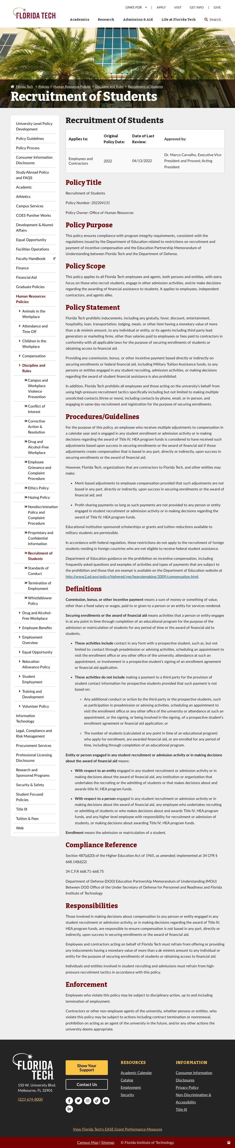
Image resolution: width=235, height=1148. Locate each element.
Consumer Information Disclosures (34, 160)
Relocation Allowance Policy (36, 664)
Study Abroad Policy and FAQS (32, 175)
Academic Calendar (136, 1072)
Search (212, 20)
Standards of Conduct (38, 571)
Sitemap (107, 1142)
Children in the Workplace (34, 344)
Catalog (127, 1080)
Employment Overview (32, 640)
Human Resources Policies (72, 86)
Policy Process (27, 148)
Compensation (34, 356)
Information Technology (25, 718)
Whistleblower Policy (40, 600)
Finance (22, 268)
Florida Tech (24, 86)
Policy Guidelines (30, 138)
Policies (44, 86)
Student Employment (32, 679)
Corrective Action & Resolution (36, 426)
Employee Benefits (37, 627)
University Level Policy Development (34, 126)
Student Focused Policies (29, 797)
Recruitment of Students (145, 86)
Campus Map (87, 1142)
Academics (79, 19)
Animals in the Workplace (33, 314)
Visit (178, 7)
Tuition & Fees (27, 818)
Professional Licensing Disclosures (34, 758)
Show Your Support (86, 1067)
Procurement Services (33, 745)
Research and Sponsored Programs (33, 772)
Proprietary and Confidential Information (40, 538)
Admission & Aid (138, 19)
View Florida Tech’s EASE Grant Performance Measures (117, 1129)
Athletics (23, 196)
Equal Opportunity (31, 239)
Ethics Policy (38, 488)
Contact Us (87, 1084)
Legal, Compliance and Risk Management (34, 733)
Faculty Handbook (30, 258)
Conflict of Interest (36, 409)
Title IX (21, 809)
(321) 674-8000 (30, 1099)
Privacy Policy (187, 1087)
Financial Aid (26, 277)
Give (217, 7)
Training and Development (33, 694)
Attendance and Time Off (35, 329)
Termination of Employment (39, 586)
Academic (24, 187)
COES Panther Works (33, 215)
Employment (131, 1087)
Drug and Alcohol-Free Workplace (38, 447)
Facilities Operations (32, 249)
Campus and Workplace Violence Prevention (38, 388)
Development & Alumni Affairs (34, 227)
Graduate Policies (30, 286)
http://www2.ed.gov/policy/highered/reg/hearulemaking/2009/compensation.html (132, 576)
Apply (161, 7)
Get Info (197, 7)
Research (106, 19)
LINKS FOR (136, 7)
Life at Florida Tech (179, 19)
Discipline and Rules (109, 86)
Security (127, 1094)
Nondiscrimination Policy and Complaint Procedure (42, 514)
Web (20, 828)
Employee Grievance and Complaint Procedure (39, 470)
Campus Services (29, 206)
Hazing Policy (39, 497)
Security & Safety (30, 784)
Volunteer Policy (35, 706)
